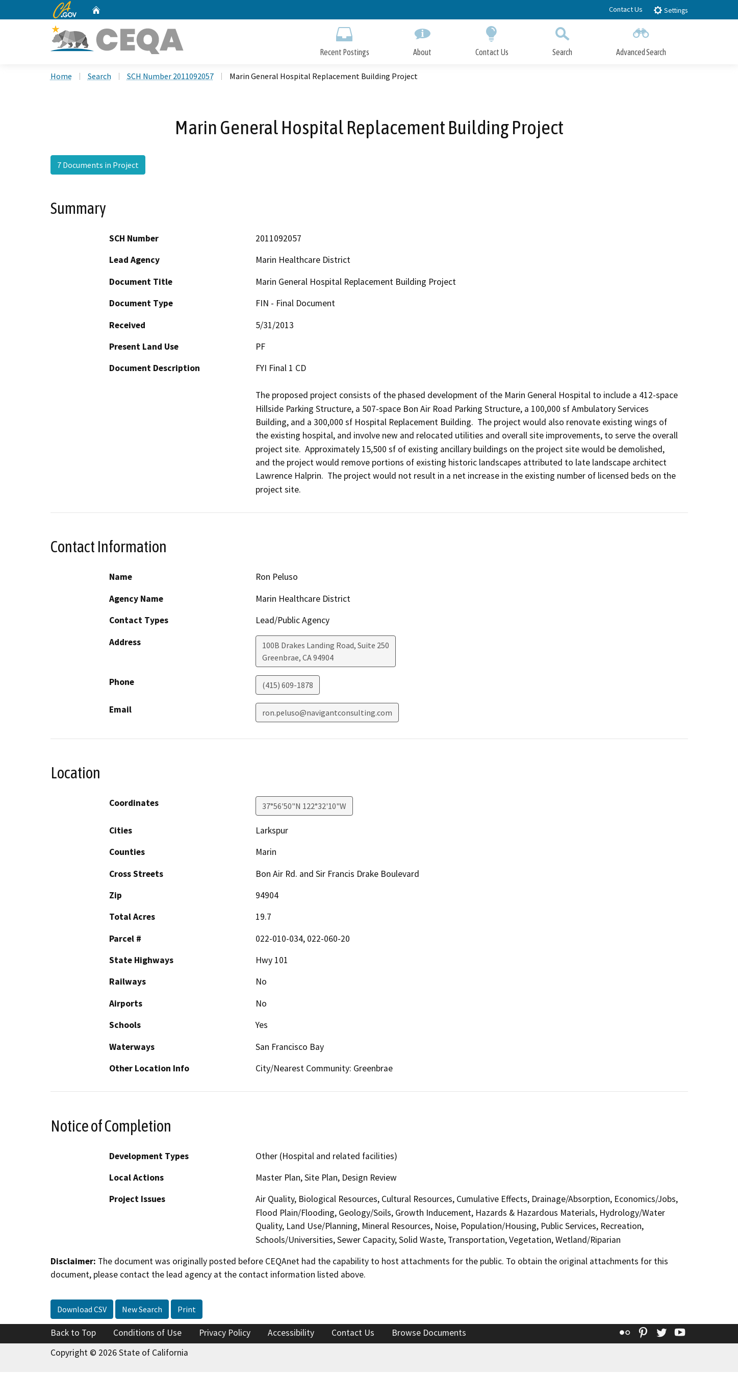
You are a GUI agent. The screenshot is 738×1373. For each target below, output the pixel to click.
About (422, 39)
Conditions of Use (147, 1333)
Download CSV (82, 1310)
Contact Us (626, 9)
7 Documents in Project (98, 166)
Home (61, 77)
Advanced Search (641, 39)
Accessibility (291, 1333)
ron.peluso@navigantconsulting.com (327, 713)
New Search (142, 1310)
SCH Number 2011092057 (170, 77)
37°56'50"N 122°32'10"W (304, 807)
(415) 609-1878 (287, 686)
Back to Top (73, 1333)
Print (186, 1310)
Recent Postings (344, 39)
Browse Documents (429, 1333)
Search (562, 39)
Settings (670, 10)
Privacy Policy (224, 1333)
